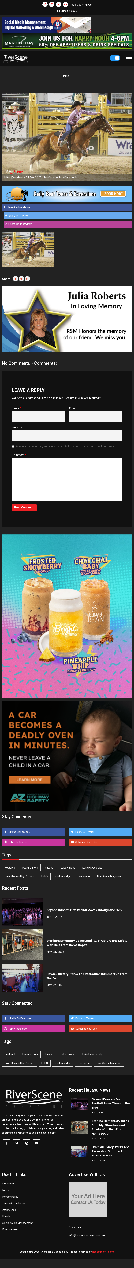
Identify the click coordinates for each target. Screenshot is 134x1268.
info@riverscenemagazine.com (87, 1235)
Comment (19, 455)
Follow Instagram (17, 842)
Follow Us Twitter (84, 832)
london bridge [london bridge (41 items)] (62, 876)
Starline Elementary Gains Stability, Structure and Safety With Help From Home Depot (110, 1127)
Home (65, 76)
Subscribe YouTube (86, 842)
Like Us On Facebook (19, 832)
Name (16, 408)
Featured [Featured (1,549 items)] (10, 867)
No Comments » (54, 177)
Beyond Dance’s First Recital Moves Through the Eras (84, 910)
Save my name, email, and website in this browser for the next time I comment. (65, 446)
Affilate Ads (9, 1209)
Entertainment (10, 1229)
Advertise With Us (81, 4)
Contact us (8, 1183)
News (5, 1190)
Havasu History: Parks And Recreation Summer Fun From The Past (111, 1151)
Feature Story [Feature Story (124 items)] (30, 867)
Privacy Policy (10, 1196)
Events (6, 1216)
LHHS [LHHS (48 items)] (44, 876)
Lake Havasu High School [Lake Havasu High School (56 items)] (19, 876)
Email (73, 408)
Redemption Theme (103, 1251)
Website (17, 427)
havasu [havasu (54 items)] (49, 867)
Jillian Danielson (13, 177)
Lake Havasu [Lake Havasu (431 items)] (68, 867)
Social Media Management (17, 1223)
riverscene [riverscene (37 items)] (84, 876)
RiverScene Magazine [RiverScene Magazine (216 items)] (109, 876)
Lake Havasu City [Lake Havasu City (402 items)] (92, 867)
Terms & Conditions (13, 1203)
